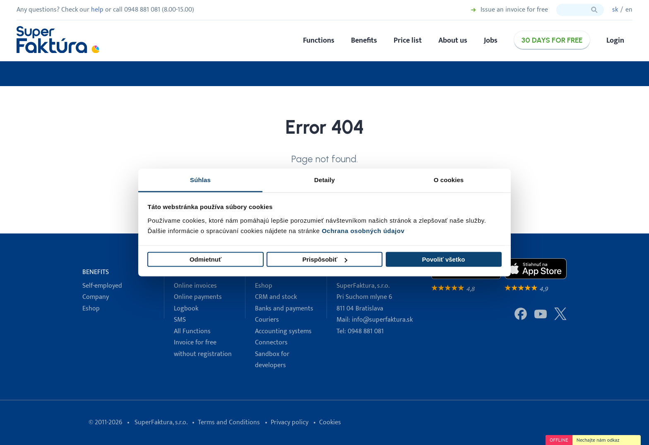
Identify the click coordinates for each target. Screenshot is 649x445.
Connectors (271, 342)
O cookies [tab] (449, 179)
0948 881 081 (366, 331)
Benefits (364, 40)
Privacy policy (289, 422)
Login (615, 40)
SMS (180, 319)
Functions (318, 40)
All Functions (192, 331)
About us (452, 40)
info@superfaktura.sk (382, 319)
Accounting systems (283, 331)
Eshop (91, 308)
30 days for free (552, 40)
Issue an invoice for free (514, 10)
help (97, 9)
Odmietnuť (205, 259)
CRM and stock (276, 297)
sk (615, 9)
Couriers (267, 319)
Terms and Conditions (229, 422)
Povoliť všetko (443, 259)
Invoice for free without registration (203, 348)
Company (95, 297)
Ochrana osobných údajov (363, 230)
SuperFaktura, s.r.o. (161, 422)
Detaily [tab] (324, 179)
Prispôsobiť (324, 259)
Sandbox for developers (272, 360)
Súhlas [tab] (200, 179)
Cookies (330, 422)
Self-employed (102, 285)
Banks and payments (284, 308)
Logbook (186, 308)
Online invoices (195, 285)
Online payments (198, 297)
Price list (408, 40)
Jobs (491, 40)
